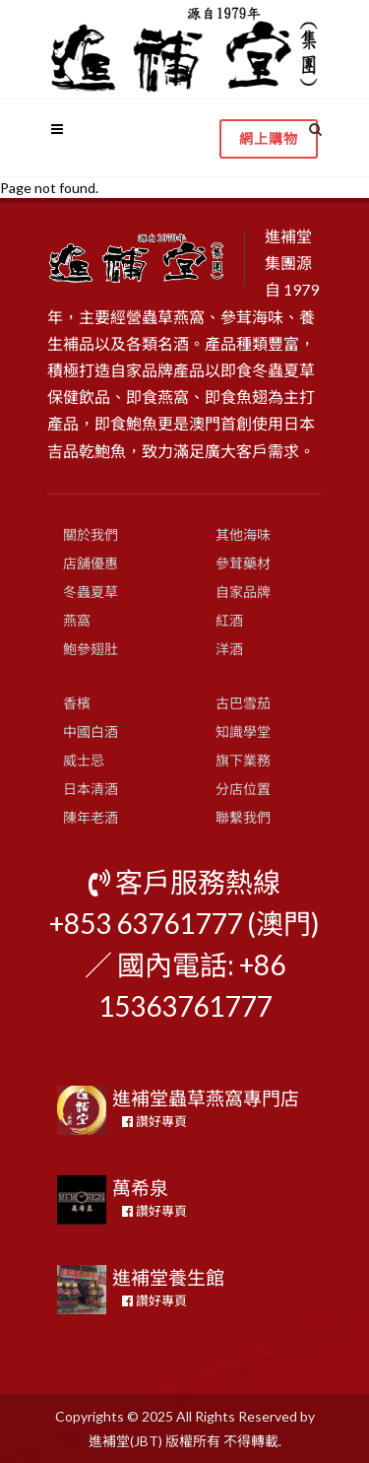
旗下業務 (243, 760)
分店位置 (243, 788)
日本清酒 (90, 788)
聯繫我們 (243, 817)
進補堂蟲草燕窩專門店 (205, 1098)
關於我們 (90, 534)
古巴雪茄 (243, 703)
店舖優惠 (90, 563)
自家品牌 (243, 591)
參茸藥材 (243, 563)
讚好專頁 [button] (154, 1121)
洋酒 (229, 648)
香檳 (77, 703)
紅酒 (229, 620)
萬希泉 (140, 1187)
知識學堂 (243, 731)
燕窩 (77, 620)
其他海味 (243, 534)
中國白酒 (90, 731)
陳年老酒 (90, 817)
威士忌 (83, 760)
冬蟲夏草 (90, 591)
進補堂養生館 (168, 1277)
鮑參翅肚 (90, 648)
